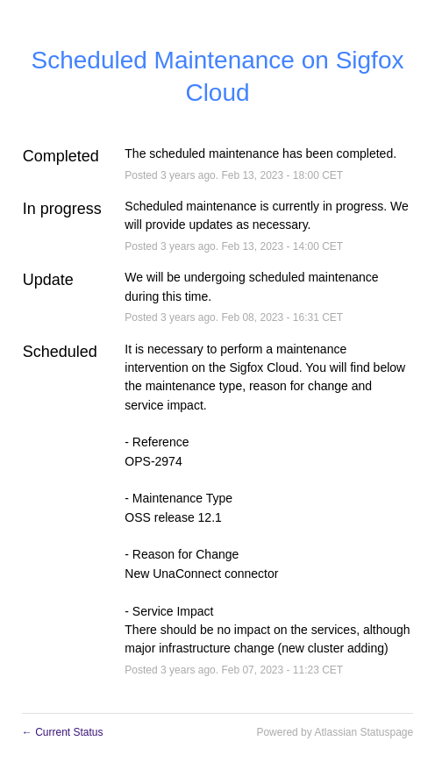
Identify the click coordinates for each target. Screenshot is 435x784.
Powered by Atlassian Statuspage (334, 732)
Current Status (62, 732)
